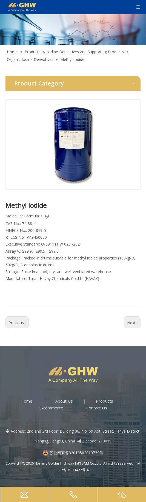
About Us (64, 401)
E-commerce (51, 408)
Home (26, 401)
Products (104, 401)
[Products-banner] (73, 29)
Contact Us (96, 408)
